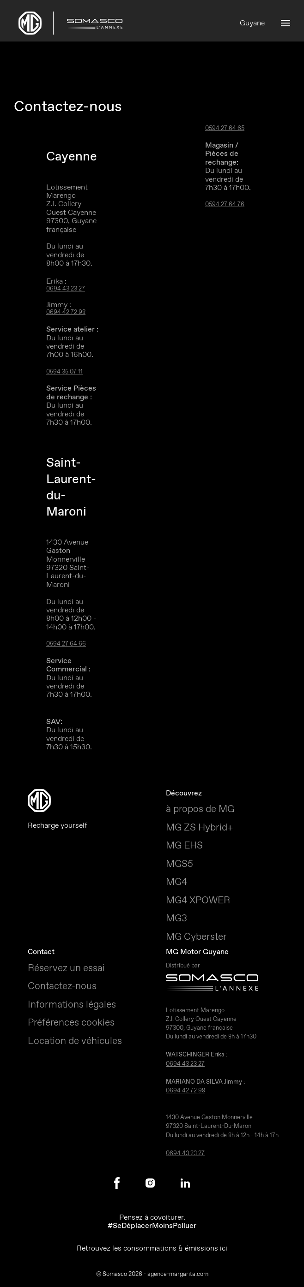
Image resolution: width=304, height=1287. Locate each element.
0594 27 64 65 (224, 128)
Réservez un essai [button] (66, 967)
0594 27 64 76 (224, 204)
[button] (285, 23)
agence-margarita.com (177, 1274)
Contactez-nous (62, 985)
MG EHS (184, 845)
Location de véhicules (75, 1040)
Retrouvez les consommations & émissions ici (152, 1248)
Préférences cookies (71, 1022)
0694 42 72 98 (65, 312)
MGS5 (179, 863)
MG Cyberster (196, 936)
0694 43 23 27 (65, 288)
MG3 (176, 918)
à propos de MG (200, 808)
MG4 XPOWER (198, 900)
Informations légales (72, 1004)
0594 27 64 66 (66, 644)
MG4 (176, 881)
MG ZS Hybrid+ (199, 827)
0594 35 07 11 (64, 371)
